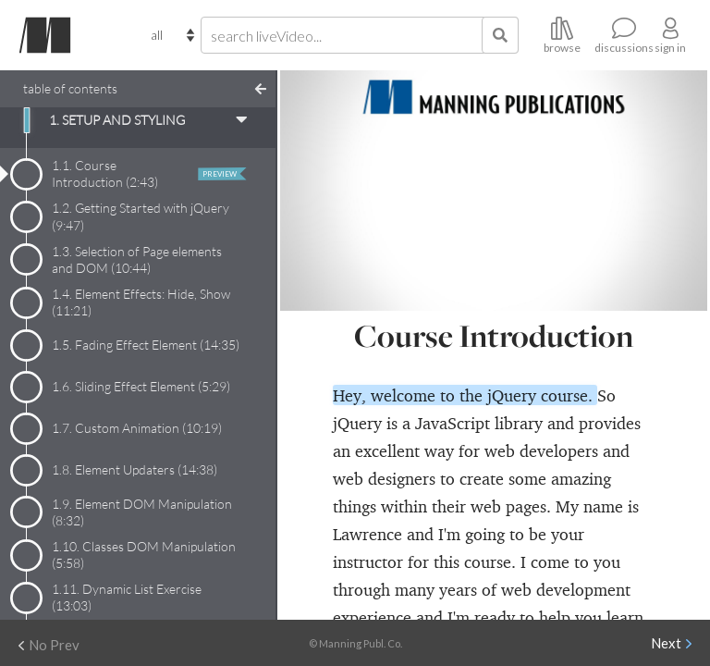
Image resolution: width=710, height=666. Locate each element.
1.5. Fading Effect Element (145, 344)
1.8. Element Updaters (134, 469)
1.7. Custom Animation (137, 428)
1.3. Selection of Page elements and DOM (137, 259)
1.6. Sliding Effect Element (141, 386)
